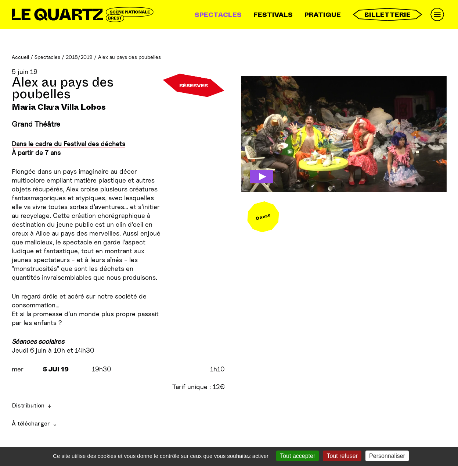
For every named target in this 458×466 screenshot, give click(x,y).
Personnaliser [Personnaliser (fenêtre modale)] (387, 456)
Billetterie (387, 14)
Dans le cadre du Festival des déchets (68, 144)
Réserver (193, 85)
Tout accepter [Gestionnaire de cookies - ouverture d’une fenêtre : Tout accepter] (297, 456)
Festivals (273, 14)
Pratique (322, 14)
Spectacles (218, 14)
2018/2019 (79, 57)
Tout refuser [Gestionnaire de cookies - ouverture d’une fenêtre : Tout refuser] (342, 456)
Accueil (20, 57)
